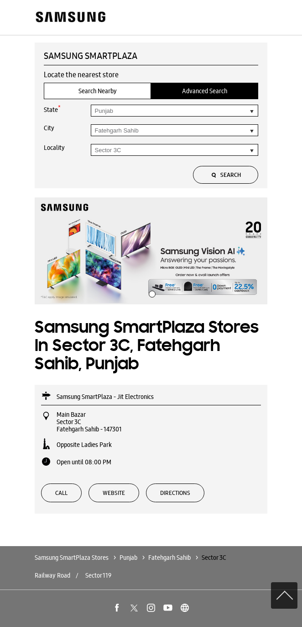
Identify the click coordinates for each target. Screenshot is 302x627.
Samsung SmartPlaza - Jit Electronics (105, 397)
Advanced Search (204, 91)
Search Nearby (97, 91)
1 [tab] (151, 293)
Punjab (128, 557)
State (52, 109)
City (49, 128)
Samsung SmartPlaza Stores (72, 557)
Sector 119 (98, 575)
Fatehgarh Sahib (169, 557)
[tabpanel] (151, 250)
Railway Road (52, 575)
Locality (54, 147)
